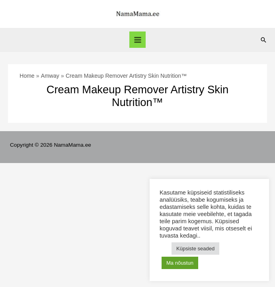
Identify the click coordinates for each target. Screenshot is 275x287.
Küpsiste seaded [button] (195, 249)
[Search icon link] (263, 39)
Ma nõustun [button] (179, 263)
